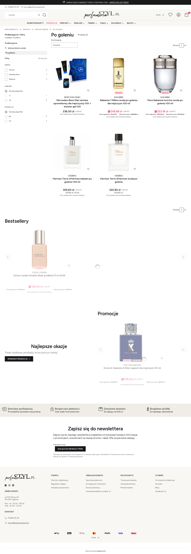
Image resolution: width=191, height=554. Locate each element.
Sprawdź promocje (18, 359)
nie (10, 100)
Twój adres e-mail (59, 445)
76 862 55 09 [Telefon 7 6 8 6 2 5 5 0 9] (13, 7)
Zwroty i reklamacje (59, 480)
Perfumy (26, 29)
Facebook (159, 491)
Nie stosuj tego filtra (16, 91)
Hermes (11, 70)
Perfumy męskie (41, 29)
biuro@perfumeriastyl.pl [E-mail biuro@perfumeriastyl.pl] (34, 7)
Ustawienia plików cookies (97, 491)
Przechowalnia (127, 488)
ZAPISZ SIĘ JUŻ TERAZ (119, 2)
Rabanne (12, 79)
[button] (44, 15)
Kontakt (158, 484)
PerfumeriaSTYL (11, 29)
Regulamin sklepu (58, 484)
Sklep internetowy (94, 551)
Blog (157, 488)
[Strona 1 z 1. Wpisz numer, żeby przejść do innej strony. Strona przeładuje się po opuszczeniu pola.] (181, 45)
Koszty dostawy (93, 488)
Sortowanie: (56, 40)
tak (10, 96)
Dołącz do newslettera (70, 449)
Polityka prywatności (60, 488)
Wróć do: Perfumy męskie (15, 48)
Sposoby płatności (94, 480)
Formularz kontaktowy (165, 480)
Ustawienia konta (128, 484)
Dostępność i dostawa (96, 484)
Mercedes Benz (14, 74)
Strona (176, 45)
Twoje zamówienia (128, 480)
